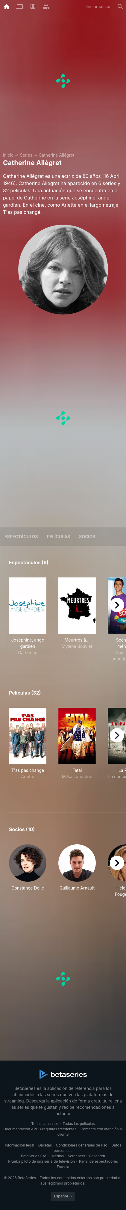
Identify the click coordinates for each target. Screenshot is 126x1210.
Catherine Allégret (56, 155)
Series (26, 155)
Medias (57, 1156)
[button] (27, 870)
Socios (87, 536)
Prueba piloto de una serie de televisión (41, 1161)
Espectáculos (21, 536)
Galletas (45, 1145)
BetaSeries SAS (34, 1156)
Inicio (8, 155)
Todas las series (44, 1123)
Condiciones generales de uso (81, 1145)
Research (97, 1156)
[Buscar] (120, 6)
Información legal (19, 1145)
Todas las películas (79, 1123)
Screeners (76, 1156)
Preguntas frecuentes (58, 1129)
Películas (58, 536)
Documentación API (20, 1129)
